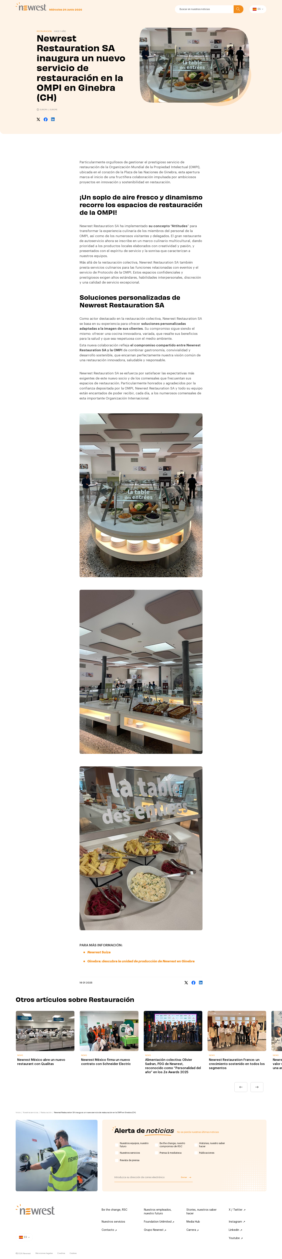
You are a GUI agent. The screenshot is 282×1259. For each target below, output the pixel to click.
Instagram (237, 1221)
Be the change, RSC (114, 1209)
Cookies (73, 1253)
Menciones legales (44, 1253)
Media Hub (193, 1221)
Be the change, (172, 1145)
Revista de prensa (129, 1160)
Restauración (46, 1113)
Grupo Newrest (155, 1230)
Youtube (236, 1238)
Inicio (18, 1113)
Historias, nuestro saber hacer (212, 1145)
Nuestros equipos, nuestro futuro (134, 1145)
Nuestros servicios (30, 1113)
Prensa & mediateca (171, 1153)
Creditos (61, 1253)
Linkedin (235, 1230)
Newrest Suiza (99, 952)
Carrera (192, 1230)
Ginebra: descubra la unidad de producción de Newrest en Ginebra (141, 961)
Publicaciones (206, 1153)
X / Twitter (237, 1209)
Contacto (109, 1230)
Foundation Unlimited (159, 1221)
